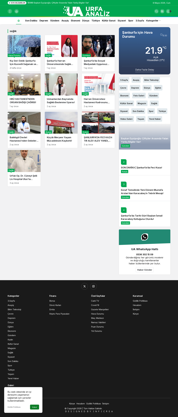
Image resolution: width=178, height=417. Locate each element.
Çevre (123, 88)
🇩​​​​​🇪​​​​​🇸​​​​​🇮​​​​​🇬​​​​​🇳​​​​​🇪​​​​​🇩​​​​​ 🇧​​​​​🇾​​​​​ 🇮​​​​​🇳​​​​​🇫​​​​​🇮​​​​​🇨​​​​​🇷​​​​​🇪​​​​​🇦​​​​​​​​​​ (89, 411)
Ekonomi (124, 95)
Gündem (153, 95)
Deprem (135, 88)
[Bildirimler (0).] (168, 11)
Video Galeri (126, 119)
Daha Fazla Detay (144, 69)
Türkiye (162, 111)
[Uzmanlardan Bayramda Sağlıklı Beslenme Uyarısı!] (61, 91)
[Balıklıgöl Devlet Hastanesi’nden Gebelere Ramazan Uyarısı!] (24, 130)
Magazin (142, 103)
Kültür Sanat (126, 103)
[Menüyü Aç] (10, 11)
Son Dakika (138, 111)
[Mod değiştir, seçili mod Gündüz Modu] (16, 11)
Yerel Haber (155, 119)
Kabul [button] (34, 407)
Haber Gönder (144, 269)
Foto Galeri (139, 95)
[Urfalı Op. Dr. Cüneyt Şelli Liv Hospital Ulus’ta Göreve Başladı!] (24, 168)
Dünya (147, 88)
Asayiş (136, 80)
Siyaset (124, 111)
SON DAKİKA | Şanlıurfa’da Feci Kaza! (141, 167)
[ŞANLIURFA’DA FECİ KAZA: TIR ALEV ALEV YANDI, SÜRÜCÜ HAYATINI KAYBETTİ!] (98, 130)
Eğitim (158, 88)
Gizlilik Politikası (14, 407)
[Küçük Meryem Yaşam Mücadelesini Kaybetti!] (61, 130)
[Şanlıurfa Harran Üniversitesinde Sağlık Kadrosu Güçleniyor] (61, 53)
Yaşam (141, 119)
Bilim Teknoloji (151, 80)
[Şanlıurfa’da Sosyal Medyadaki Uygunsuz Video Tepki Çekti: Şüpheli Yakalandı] (98, 53)
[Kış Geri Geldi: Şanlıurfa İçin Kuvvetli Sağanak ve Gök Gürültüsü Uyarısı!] (24, 53)
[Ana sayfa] (18, 20)
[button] (162, 11)
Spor (151, 111)
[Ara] (156, 11)
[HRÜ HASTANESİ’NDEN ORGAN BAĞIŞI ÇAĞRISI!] (24, 91)
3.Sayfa (124, 80)
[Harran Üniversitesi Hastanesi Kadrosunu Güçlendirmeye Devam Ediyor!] (98, 91)
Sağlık (154, 103)
